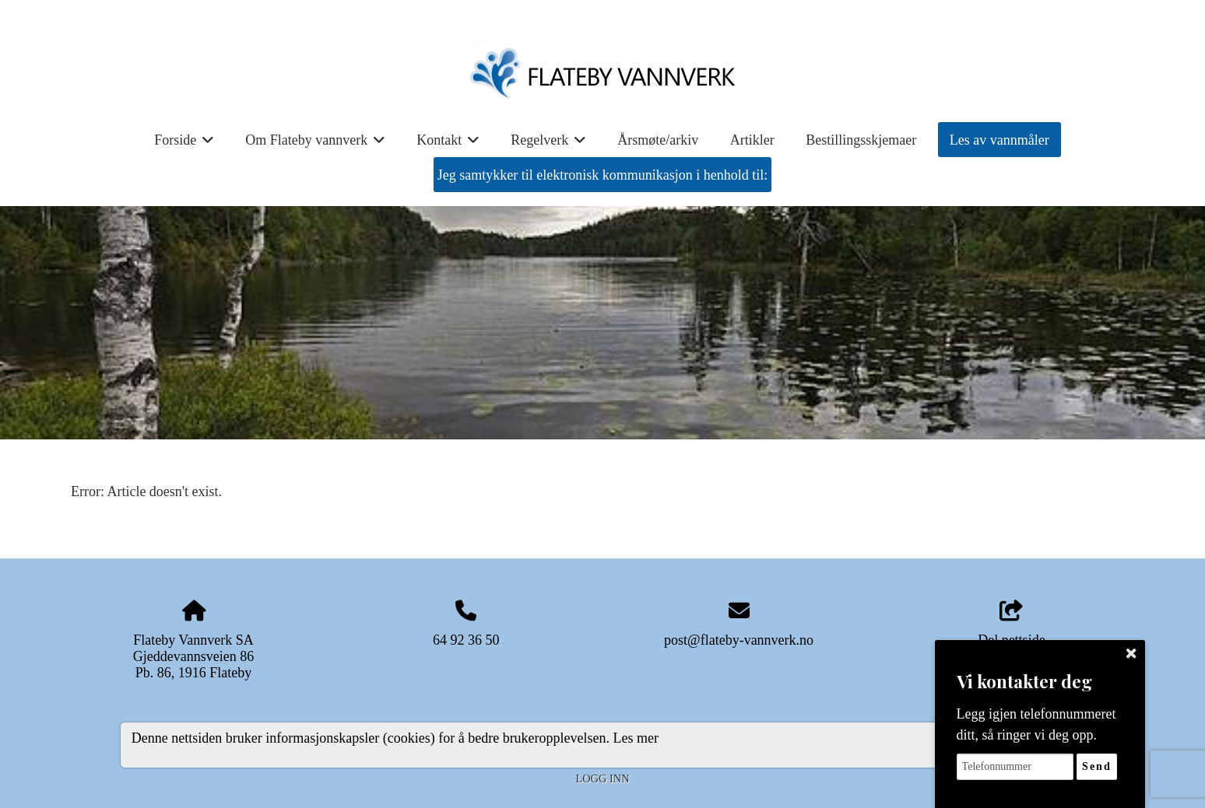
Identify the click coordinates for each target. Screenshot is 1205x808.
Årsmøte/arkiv (657, 140)
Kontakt (448, 145)
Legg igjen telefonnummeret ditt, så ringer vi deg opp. (1036, 724)
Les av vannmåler (999, 140)
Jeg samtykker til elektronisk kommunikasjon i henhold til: (602, 175)
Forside (184, 145)
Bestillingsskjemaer (861, 140)
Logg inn (602, 778)
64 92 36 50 (466, 640)
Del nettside (1011, 624)
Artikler (752, 140)
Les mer (636, 738)
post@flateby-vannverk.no (738, 640)
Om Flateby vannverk (315, 145)
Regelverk (548, 145)
